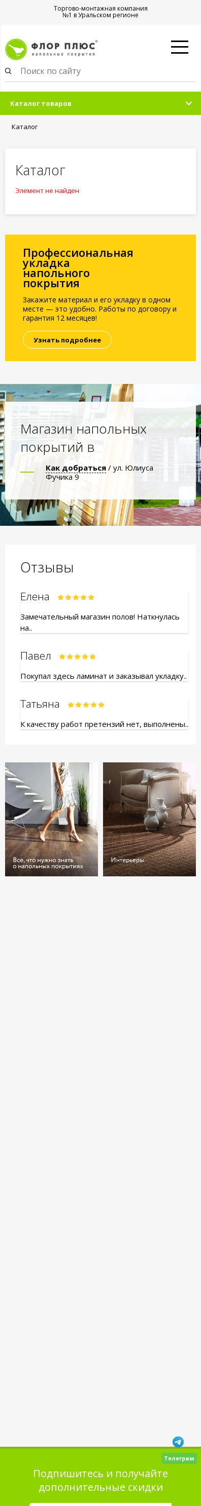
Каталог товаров (41, 103)
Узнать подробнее (67, 339)
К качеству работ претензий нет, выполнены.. (104, 724)
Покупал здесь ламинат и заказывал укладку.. (103, 676)
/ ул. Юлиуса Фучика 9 (99, 472)
